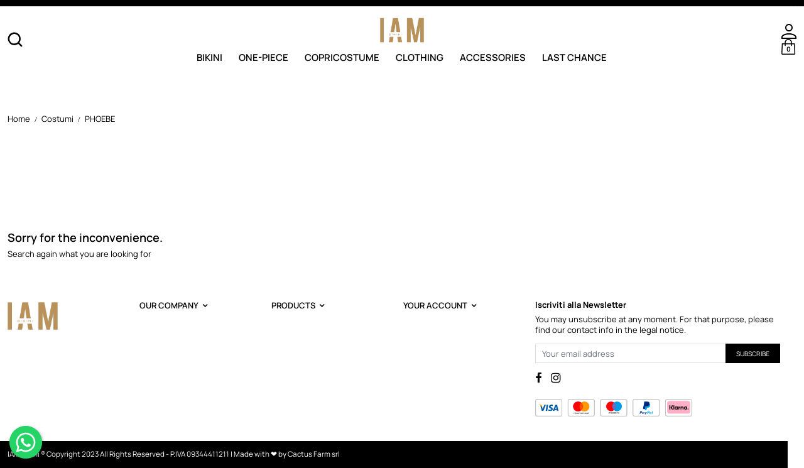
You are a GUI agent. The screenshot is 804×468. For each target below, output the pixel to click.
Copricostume (342, 57)
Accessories (493, 57)
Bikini (209, 57)
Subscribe (752, 353)
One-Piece (263, 57)
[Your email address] (630, 353)
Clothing (419, 57)
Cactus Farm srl (314, 454)
